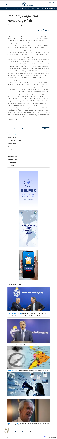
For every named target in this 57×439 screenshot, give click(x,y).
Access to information (12, 159)
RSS (32, 431)
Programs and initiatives (29, 8)
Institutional (5, 8)
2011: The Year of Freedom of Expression (16, 150)
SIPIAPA (8, 12)
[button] (51, 2)
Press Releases (40, 8)
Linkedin (22, 431)
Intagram (20, 431)
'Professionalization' (12, 146)
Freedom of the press (16, 8)
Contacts (36, 431)
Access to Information (12, 156)
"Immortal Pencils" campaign (14, 140)
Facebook (17, 431)
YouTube (15, 431)
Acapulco (10, 153)
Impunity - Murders (12, 137)
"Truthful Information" (13, 143)
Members (53, 8)
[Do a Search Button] (6, 4)
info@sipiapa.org (28, 431)
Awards (46, 8)
